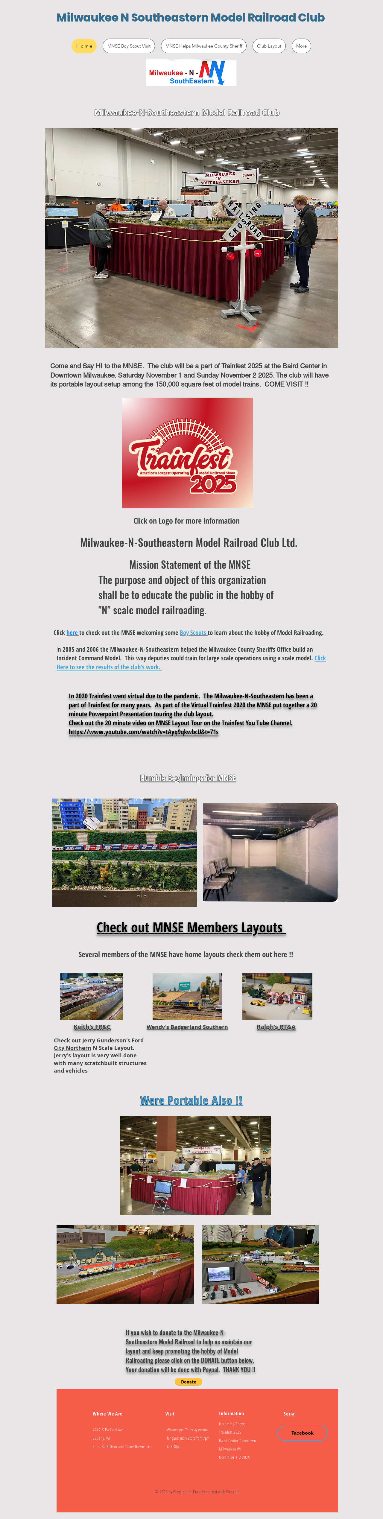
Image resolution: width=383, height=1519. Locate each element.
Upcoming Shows (232, 1424)
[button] (188, 1382)
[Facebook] (302, 1433)
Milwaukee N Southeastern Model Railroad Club (191, 17)
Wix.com (233, 1491)
